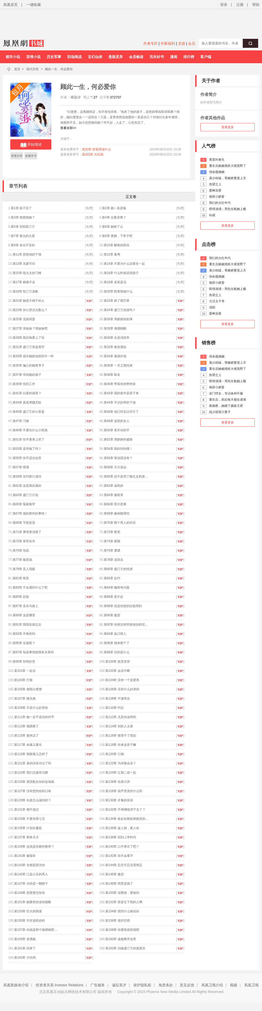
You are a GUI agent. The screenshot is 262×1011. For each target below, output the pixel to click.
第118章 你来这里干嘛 (120, 745)
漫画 (173, 57)
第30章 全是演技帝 (117, 337)
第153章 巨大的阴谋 (28, 911)
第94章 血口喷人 (115, 634)
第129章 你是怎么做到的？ (32, 800)
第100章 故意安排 (117, 661)
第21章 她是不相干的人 (29, 300)
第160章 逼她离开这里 (120, 939)
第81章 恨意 (21, 578)
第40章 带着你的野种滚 (120, 384)
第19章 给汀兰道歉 (26, 291)
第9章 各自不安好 (23, 245)
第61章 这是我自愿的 (27, 486)
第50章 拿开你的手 (117, 430)
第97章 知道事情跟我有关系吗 (33, 652)
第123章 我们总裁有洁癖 (31, 772)
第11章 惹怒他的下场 (27, 254)
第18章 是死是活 (115, 282)
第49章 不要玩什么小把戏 (30, 430)
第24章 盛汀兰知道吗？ (120, 310)
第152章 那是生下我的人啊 (123, 902)
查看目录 (16, 155)
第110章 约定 (114, 708)
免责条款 (165, 985)
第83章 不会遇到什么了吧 (30, 587)
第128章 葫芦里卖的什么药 (123, 791)
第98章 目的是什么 (117, 652)
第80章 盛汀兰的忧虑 (118, 569)
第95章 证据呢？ (24, 643)
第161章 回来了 (24, 948)
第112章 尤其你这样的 (120, 717)
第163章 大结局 (92, 154)
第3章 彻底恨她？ (23, 217)
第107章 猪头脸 (24, 698)
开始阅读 (31, 145)
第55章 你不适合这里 (27, 458)
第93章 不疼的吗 (24, 634)
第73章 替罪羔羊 (24, 541)
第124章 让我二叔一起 (120, 772)
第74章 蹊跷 (112, 541)
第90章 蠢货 (112, 615)
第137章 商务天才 (26, 837)
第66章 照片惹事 (115, 504)
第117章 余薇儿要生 (28, 745)
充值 (181, 43)
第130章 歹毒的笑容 (119, 800)
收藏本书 (30, 155)
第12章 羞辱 (112, 254)
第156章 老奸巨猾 (117, 920)
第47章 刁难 (21, 421)
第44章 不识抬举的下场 (120, 402)
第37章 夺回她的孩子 (27, 374)
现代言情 (32, 69)
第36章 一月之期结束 (118, 365)
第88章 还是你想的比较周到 (123, 606)
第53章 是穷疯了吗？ (27, 449)
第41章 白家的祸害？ (27, 393)
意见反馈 (187, 985)
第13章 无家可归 (24, 263)
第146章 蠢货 (114, 874)
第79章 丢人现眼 (24, 569)
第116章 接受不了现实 (120, 735)
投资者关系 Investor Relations (59, 985)
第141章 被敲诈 (24, 856)
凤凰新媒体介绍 (16, 985)
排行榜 (188, 57)
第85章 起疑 (21, 597)
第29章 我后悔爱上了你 (29, 337)
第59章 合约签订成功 (27, 476)
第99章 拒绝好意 (24, 661)
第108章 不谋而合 (117, 698)
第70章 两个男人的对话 (120, 523)
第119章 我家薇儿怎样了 (31, 754)
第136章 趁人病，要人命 (122, 828)
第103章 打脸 (23, 680)
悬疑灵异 (115, 57)
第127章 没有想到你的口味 (32, 791)
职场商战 (74, 57)
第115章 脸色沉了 (26, 735)
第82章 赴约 (112, 578)
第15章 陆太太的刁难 (27, 273)
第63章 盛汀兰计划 (26, 495)
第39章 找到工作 (24, 384)
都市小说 (13, 57)
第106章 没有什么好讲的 (122, 689)
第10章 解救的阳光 (117, 245)
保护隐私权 (142, 985)
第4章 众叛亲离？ (114, 217)
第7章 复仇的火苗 (23, 236)
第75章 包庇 (21, 550)
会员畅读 (136, 57)
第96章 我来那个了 (117, 643)
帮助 (255, 5)
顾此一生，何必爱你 (59, 69)
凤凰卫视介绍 (212, 985)
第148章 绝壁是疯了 (119, 883)
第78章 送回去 (114, 560)
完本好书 (156, 57)
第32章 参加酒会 (115, 347)
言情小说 (33, 57)
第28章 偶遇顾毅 (115, 328)
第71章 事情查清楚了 (27, 532)
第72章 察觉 (112, 532)
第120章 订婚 (114, 754)
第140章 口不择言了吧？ (122, 846)
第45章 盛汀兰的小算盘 (29, 411)
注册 (240, 5)
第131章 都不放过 (26, 809)
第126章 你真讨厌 (117, 782)
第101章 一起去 (24, 671)
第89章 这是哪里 (24, 615)
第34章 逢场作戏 (115, 356)
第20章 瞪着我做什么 (96, 149)
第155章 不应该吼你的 (29, 920)
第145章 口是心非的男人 (31, 874)
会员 (191, 43)
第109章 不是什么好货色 (31, 708)
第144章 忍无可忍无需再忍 (123, 865)
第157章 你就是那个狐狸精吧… (35, 930)
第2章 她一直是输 (114, 208)
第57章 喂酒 (21, 467)
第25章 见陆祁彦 (24, 319)
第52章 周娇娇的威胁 (118, 439)
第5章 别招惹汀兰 (23, 226)
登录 (223, 5)
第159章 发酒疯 (24, 939)
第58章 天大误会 (115, 467)
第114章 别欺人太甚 (119, 726)
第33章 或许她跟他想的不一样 (33, 356)
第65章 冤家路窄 (24, 504)
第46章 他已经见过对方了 (121, 411)
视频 (233, 985)
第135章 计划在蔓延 (28, 828)
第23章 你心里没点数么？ (30, 310)
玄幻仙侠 (95, 57)
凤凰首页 (10, 5)
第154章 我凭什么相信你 (122, 911)
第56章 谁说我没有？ (118, 458)
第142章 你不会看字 (119, 856)
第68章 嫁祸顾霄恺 (117, 513)
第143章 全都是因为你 (29, 865)
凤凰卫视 (251, 985)
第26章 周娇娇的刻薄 (118, 319)
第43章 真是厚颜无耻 (27, 402)
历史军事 (54, 57)
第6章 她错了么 (112, 226)
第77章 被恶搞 (22, 560)
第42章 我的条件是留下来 (121, 393)
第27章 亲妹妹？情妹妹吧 (30, 328)
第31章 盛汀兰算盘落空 (29, 347)
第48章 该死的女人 (117, 421)
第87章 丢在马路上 (26, 606)
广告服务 (97, 985)
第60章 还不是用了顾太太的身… (126, 476)
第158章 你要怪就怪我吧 (122, 930)
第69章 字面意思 (24, 523)
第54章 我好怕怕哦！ (118, 449)
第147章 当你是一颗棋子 (31, 883)
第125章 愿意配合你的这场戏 (34, 782)
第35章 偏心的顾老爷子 (29, 365)
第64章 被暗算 (114, 495)
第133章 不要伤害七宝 (29, 819)
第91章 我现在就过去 (27, 624)
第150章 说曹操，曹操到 (122, 893)
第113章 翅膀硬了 (26, 726)
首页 (17, 69)
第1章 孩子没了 (21, 208)
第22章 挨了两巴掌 (117, 300)
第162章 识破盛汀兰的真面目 (125, 948)
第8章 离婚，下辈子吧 (117, 236)
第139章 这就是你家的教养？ (34, 846)
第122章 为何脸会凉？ (120, 763)
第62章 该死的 (114, 486)
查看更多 (227, 127)
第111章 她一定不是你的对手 (34, 717)
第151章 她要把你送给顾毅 (32, 902)
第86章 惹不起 (114, 597)
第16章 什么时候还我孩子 (121, 273)
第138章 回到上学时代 (120, 837)
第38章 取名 (112, 374)
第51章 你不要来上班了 (29, 439)
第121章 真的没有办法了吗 (32, 763)
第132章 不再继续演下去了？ (125, 809)
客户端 (205, 57)
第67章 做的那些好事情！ (30, 513)
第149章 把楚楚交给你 (29, 893)
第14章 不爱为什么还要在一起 (124, 263)
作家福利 (168, 43)
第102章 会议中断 (117, 671)
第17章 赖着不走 (24, 282)
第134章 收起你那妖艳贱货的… (126, 819)
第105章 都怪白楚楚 (28, 689)
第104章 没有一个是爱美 (122, 680)
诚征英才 (119, 985)
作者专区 (150, 43)
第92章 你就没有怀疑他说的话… (126, 624)
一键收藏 (33, 5)
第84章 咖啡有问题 (117, 587)
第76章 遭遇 (112, 550)
